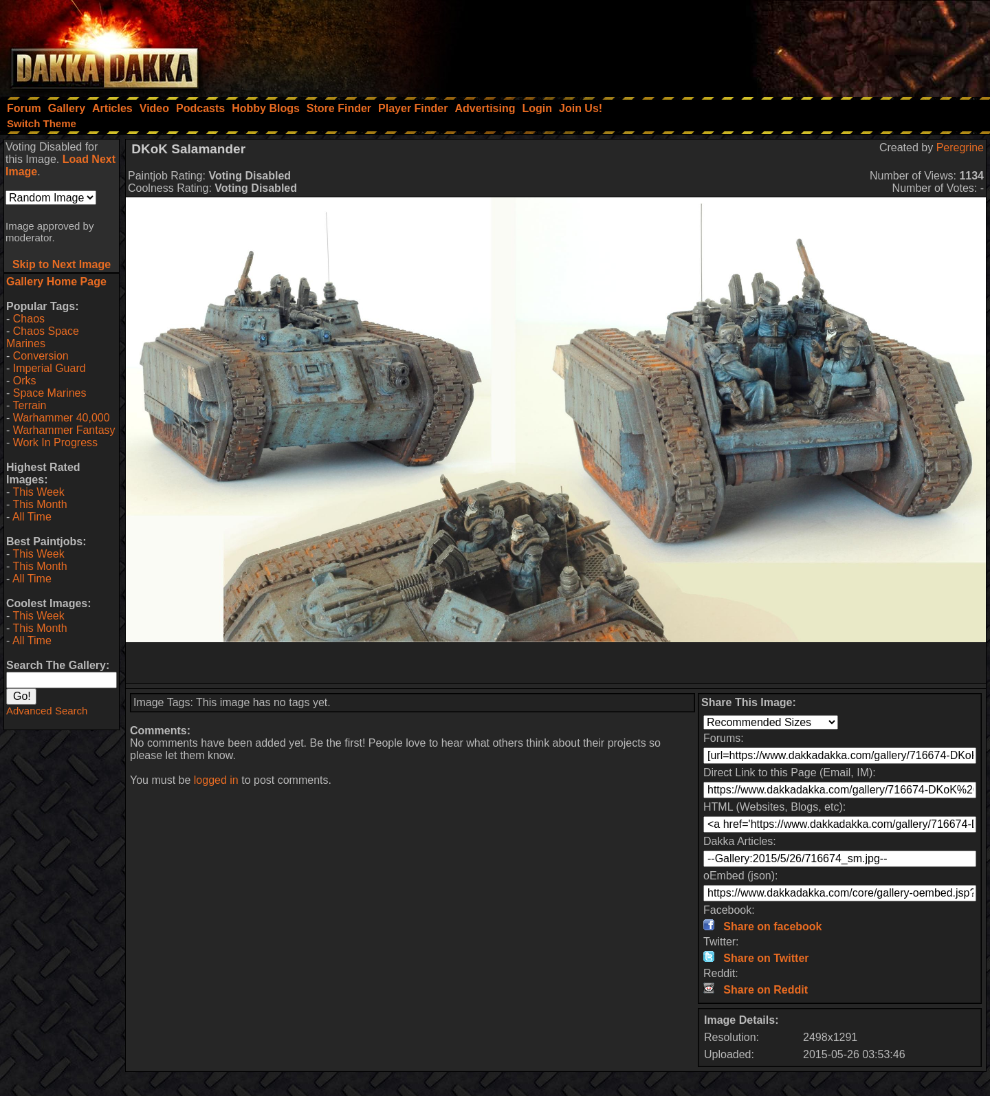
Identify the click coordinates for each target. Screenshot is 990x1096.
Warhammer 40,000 (61, 418)
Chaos (29, 319)
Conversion (41, 356)
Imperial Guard (49, 368)
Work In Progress (55, 442)
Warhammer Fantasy (64, 430)
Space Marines (50, 393)
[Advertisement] (805, 44)
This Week (38, 492)
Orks (24, 380)
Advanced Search (46, 710)
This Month (39, 504)
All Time (32, 517)
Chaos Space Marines (42, 337)
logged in (216, 780)
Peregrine (960, 147)
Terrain (29, 405)
